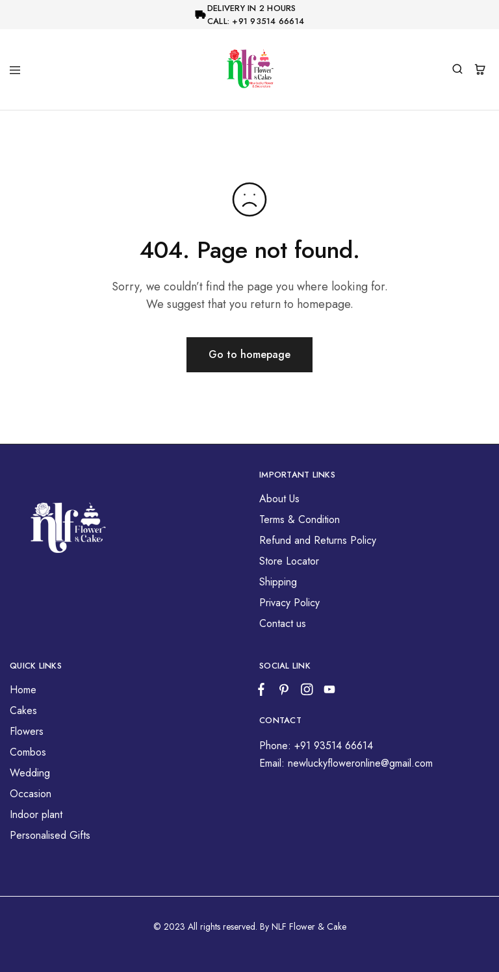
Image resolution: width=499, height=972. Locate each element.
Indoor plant (36, 814)
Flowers (27, 731)
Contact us (282, 623)
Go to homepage (249, 354)
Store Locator (289, 561)
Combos (28, 752)
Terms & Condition (299, 519)
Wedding (30, 772)
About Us (279, 498)
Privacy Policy (289, 602)
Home (23, 689)
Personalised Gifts (50, 835)
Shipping (278, 581)
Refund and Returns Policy (317, 540)
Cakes (23, 710)
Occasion (30, 793)
